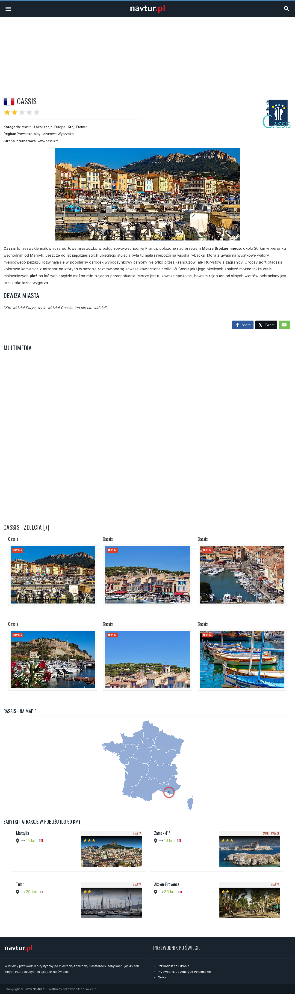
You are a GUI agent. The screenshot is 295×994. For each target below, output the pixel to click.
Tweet (266, 325)
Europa (59, 127)
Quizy (162, 977)
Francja (81, 127)
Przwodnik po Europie (173, 966)
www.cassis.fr (48, 141)
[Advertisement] (147, 51)
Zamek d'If (162, 833)
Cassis (13, 539)
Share (243, 325)
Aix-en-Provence (167, 884)
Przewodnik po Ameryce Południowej (185, 971)
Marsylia (22, 833)
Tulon (20, 884)
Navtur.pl (39, 989)
